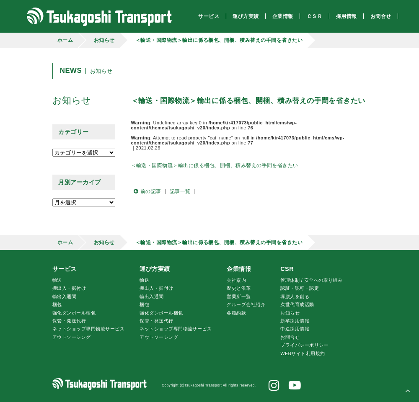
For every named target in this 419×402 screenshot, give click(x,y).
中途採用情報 (294, 328)
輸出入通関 (64, 296)
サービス (64, 268)
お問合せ (290, 337)
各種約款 (236, 312)
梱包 (57, 304)
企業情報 (239, 268)
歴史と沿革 (239, 288)
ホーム (65, 40)
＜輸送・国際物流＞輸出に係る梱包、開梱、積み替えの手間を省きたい (219, 40)
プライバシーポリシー (304, 345)
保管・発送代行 (69, 320)
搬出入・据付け (69, 288)
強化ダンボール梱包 (74, 312)
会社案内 (236, 280)
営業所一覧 (239, 296)
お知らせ (104, 40)
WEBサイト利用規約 (302, 353)
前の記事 (146, 191)
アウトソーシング (71, 337)
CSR (287, 268)
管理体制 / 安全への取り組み (311, 280)
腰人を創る (294, 296)
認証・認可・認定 (299, 288)
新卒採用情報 (294, 320)
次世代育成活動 (297, 304)
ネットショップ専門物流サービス (88, 328)
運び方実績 (155, 268)
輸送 (57, 280)
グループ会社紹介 (246, 304)
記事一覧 (180, 191)
